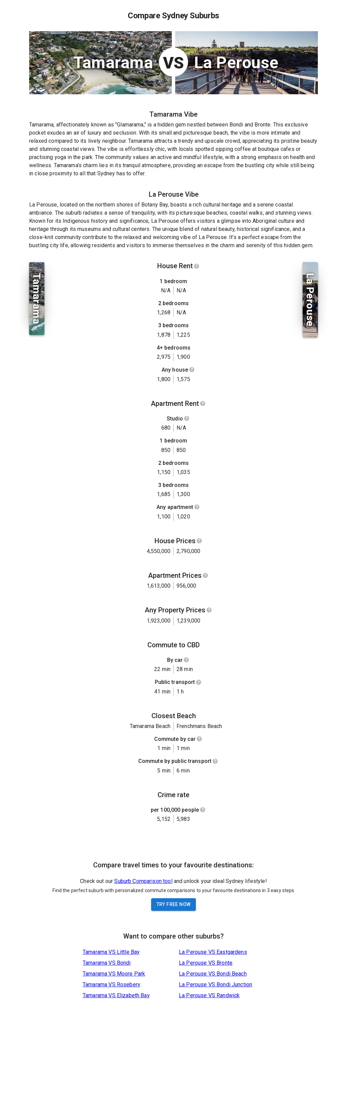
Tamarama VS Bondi (107, 963)
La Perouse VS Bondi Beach (213, 973)
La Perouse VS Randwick (209, 995)
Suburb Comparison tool (143, 881)
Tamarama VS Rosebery (111, 984)
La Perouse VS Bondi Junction (215, 984)
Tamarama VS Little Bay (111, 952)
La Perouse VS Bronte (205, 963)
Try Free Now (174, 904)
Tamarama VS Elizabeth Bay (116, 995)
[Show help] (196, 266)
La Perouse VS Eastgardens (213, 952)
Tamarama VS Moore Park (114, 973)
